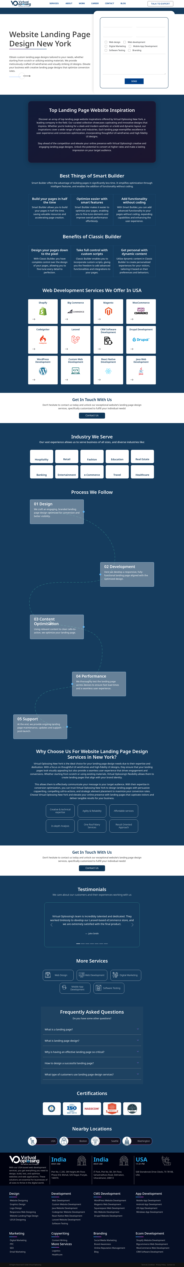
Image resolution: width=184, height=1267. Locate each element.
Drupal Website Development (108, 1215)
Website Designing (19, 1200)
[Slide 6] (101, 943)
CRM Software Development (149, 1251)
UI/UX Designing (18, 1219)
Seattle (114, 1141)
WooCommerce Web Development (152, 1248)
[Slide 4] (92, 943)
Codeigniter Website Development (68, 1212)
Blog (123, 3)
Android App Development (149, 1204)
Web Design (61, 975)
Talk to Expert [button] (160, 4)
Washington (143, 1141)
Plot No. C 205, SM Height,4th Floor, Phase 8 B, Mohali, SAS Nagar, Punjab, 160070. (69, 1174)
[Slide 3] (87, 943)
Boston (83, 1141)
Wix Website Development (106, 1212)
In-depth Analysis (60, 826)
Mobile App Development (77, 988)
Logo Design (16, 1208)
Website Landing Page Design (24, 1215)
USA (53, 1141)
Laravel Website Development (66, 1219)
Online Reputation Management (109, 1248)
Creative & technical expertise (60, 811)
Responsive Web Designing (23, 1212)
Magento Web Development (107, 1204)
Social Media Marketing (105, 1240)
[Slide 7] (106, 943)
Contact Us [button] (92, 415)
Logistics (56, 1250)
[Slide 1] (78, 943)
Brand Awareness (102, 1244)
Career (95, 3)
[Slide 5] (97, 943)
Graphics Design (18, 1204)
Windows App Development (149, 1212)
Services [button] (54, 3)
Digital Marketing (129, 975)
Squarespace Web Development (109, 1208)
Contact (109, 3)
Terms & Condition (148, 1265)
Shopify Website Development (150, 1240)
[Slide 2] (83, 943)
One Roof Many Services (92, 826)
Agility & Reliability (92, 811)
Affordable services (124, 811)
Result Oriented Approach (124, 826)
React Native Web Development (67, 1215)
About (69, 3)
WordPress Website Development (110, 1200)
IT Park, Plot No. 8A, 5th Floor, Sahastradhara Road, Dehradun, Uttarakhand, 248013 (109, 1174)
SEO (12, 1248)
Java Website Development (65, 1208)
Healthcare (57, 1254)
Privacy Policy (161, 1265)
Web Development (94, 975)
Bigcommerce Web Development (152, 1244)
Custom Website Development (66, 1204)
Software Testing (111, 988)
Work (82, 3)
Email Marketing (18, 1251)
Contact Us (171, 1265)
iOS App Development (146, 1208)
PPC (12, 1244)
